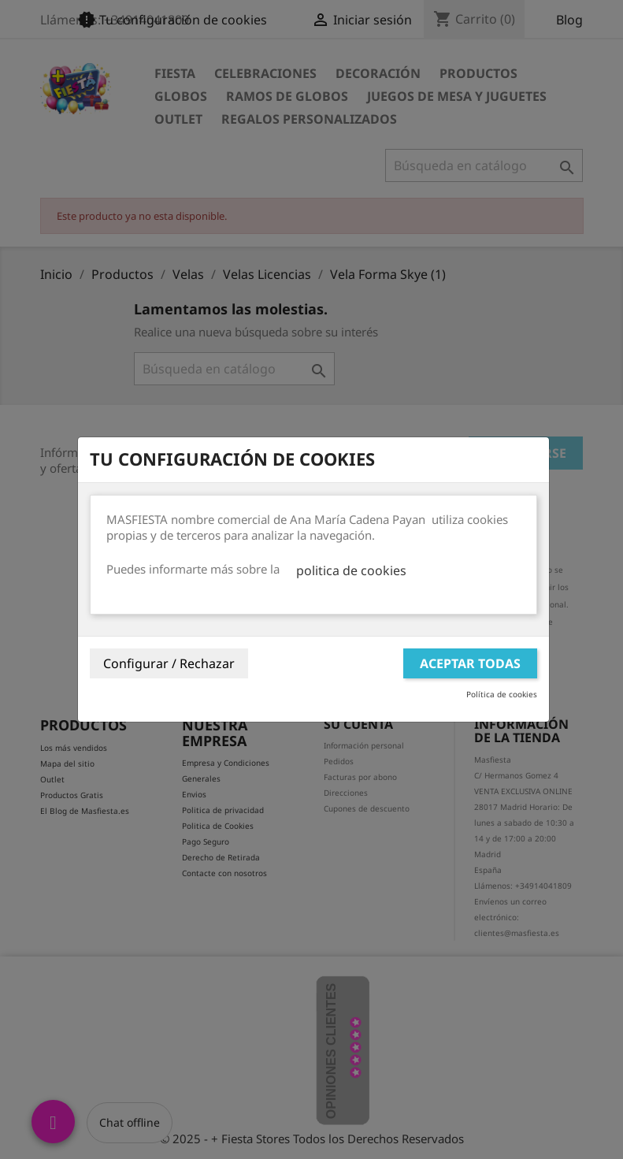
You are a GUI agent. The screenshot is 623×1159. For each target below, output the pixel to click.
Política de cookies (501, 694)
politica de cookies (351, 570)
